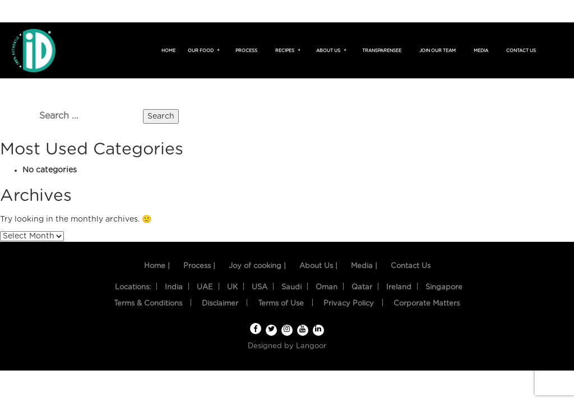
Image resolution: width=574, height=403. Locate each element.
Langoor (311, 346)
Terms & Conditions (148, 303)
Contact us (521, 51)
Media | (364, 266)
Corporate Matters (427, 303)
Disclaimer (220, 303)
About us (330, 51)
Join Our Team (437, 51)
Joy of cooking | (257, 266)
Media (481, 51)
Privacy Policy (348, 303)
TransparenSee (381, 51)
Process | (199, 266)
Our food (202, 51)
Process (246, 51)
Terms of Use (281, 303)
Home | (157, 266)
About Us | (318, 266)
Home (168, 51)
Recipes (286, 51)
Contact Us (410, 266)
